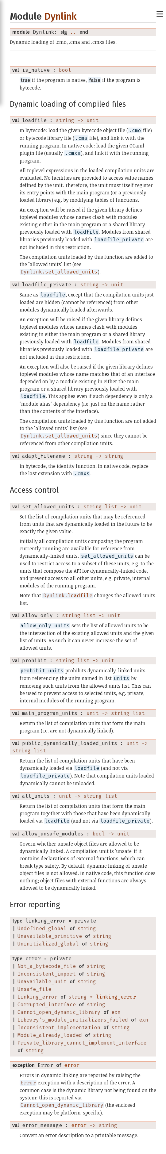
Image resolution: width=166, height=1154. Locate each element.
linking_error (116, 997)
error (71, 1065)
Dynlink (60, 16)
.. (73, 32)
